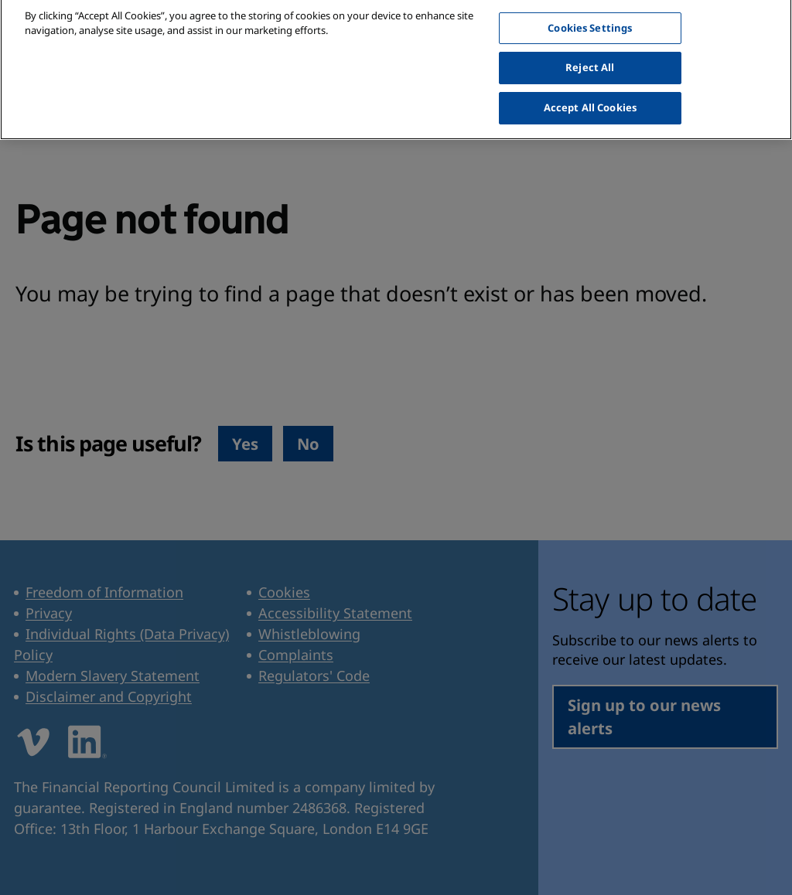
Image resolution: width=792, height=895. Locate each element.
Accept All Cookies (590, 99)
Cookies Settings (590, 19)
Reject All (589, 59)
